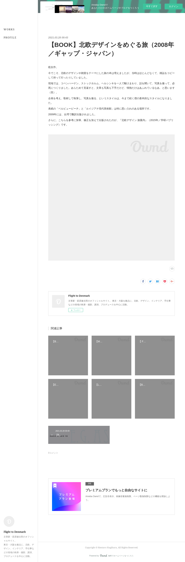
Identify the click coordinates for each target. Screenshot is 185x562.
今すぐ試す (152, 6)
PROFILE (10, 37)
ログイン (173, 6)
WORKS (9, 29)
